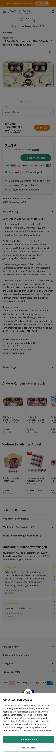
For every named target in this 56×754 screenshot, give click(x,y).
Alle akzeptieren (28, 739)
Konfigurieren (29, 747)
